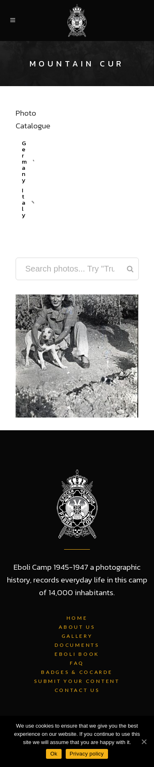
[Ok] (144, 741)
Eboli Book (77, 654)
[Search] (130, 269)
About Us (77, 627)
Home (77, 618)
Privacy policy (87, 754)
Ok (53, 754)
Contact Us (77, 690)
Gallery (77, 636)
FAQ (77, 663)
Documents (77, 645)
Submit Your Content (77, 681)
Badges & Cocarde (77, 672)
